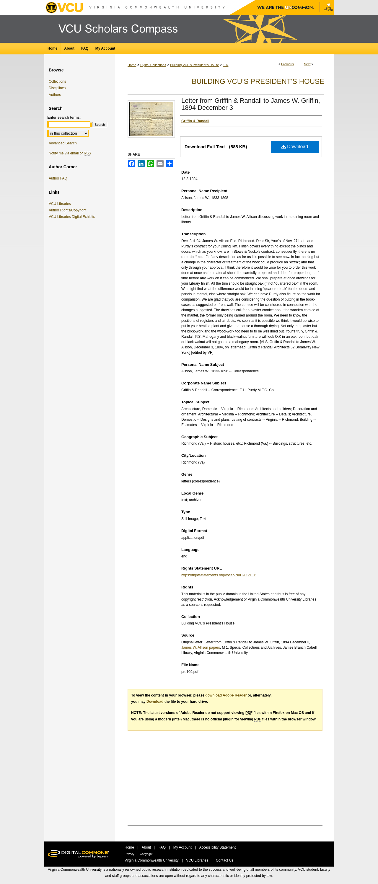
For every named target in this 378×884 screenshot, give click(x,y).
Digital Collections (153, 65)
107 (225, 65)
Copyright (146, 854)
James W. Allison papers (200, 647)
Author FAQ (58, 178)
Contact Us (224, 860)
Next (307, 64)
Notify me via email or (70, 153)
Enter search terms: (64, 117)
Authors (55, 95)
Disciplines (57, 88)
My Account (183, 847)
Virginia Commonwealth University (152, 860)
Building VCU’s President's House (194, 65)
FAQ (163, 847)
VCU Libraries (61, 204)
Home (132, 65)
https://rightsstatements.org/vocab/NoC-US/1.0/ (218, 575)
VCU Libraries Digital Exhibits (73, 217)
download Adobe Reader (226, 695)
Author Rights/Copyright (68, 210)
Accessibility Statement (217, 847)
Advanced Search (63, 143)
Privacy (130, 854)
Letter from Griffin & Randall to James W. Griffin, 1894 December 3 (250, 104)
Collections (57, 81)
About (147, 847)
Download (294, 146)
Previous (287, 64)
